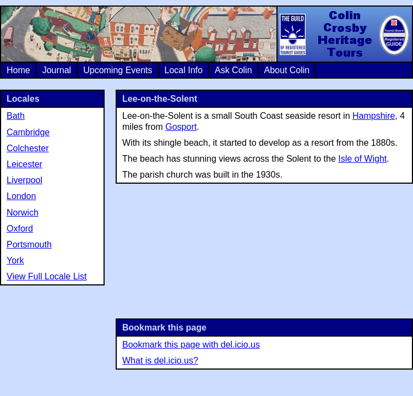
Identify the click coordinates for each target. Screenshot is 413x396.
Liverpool (24, 180)
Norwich (23, 212)
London (21, 196)
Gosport (181, 126)
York (15, 260)
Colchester (27, 148)
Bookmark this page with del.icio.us (191, 344)
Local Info (184, 70)
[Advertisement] (264, 250)
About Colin (287, 70)
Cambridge (28, 132)
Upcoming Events (117, 70)
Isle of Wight (362, 158)
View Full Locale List (47, 276)
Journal (56, 70)
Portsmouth (29, 244)
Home (18, 70)
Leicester (24, 164)
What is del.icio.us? (160, 360)
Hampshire (373, 115)
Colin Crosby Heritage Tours (344, 34)
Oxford (20, 228)
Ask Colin (233, 70)
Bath (16, 115)
